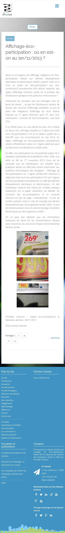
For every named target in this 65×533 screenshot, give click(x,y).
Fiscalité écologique (9, 390)
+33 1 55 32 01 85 (49, 476)
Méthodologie (6, 406)
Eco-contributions (8, 431)
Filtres (32, 27)
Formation (5, 397)
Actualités (5, 422)
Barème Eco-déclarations (11, 438)
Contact (4, 413)
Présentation (6, 381)
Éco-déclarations (8, 387)
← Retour (54, 338)
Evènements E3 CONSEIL (11, 425)
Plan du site (6, 416)
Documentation (7, 428)
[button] (57, 6)
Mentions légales (49, 530)
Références (5, 410)
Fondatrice (5, 384)
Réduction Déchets (8, 434)
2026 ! (3, 483)
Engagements (6, 403)
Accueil (4, 378)
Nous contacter (48, 480)
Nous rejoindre (7, 400)
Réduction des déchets (10, 394)
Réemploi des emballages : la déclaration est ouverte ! (12, 463)
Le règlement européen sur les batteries (13, 454)
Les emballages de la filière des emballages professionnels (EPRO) (13, 473)
